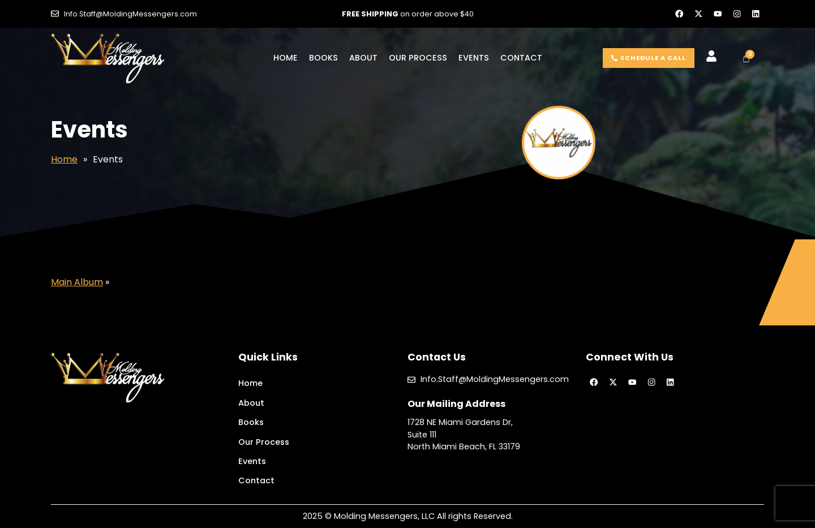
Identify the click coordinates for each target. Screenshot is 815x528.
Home (285, 57)
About (363, 57)
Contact (521, 57)
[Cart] (746, 58)
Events (473, 57)
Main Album (77, 282)
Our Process (418, 57)
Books (323, 57)
